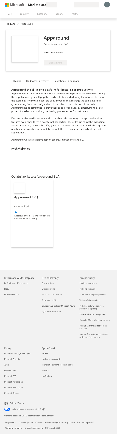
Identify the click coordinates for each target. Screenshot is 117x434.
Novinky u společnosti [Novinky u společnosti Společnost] (51, 359)
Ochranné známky (13, 427)
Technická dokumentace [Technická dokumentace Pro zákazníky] (52, 294)
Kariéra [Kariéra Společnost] (45, 353)
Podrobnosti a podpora (66, 81)
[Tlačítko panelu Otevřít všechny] (9, 13)
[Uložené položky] (66, 4)
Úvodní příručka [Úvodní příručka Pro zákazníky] (48, 288)
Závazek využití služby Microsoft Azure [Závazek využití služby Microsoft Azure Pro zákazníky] (58, 305)
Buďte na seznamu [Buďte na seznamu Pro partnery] (87, 288)
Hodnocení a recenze (37, 81)
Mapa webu (10, 422)
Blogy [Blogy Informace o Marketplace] (6, 288)
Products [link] (10, 23)
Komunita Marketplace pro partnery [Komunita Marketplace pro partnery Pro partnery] (94, 320)
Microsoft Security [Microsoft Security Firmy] (12, 359)
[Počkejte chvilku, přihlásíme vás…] (107, 4)
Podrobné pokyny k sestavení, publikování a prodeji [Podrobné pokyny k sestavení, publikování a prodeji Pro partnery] (91, 307)
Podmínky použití (85, 422)
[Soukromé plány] (70, 4)
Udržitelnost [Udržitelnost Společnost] (47, 376)
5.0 (46, 52)
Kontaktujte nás (26, 422)
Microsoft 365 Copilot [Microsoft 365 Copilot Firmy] (13, 387)
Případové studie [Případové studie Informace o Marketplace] (11, 294)
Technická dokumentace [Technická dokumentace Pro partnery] (89, 300)
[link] (32, 213)
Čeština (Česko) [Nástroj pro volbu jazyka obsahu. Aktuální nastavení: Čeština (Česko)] (17, 403)
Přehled (17, 81)
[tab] (18, 81)
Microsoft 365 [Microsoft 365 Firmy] (10, 376)
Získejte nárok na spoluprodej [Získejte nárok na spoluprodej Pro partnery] (92, 314)
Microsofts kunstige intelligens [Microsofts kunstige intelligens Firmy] (17, 353)
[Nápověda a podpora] (62, 4)
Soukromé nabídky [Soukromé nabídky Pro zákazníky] (49, 300)
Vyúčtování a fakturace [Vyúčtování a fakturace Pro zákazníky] (51, 311)
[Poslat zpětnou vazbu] (58, 4)
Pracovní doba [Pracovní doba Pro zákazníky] (48, 283)
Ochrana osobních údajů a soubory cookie (55, 422)
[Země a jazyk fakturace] (86, 4)
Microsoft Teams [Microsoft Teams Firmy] (11, 393)
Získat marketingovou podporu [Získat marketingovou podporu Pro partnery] (92, 294)
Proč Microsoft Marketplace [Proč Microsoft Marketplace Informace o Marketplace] (16, 283)
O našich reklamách (33, 427)
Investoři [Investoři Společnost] (45, 370)
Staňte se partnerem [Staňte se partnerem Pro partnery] (88, 283)
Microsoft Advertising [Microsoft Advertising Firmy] (13, 381)
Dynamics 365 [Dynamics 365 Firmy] (10, 370)
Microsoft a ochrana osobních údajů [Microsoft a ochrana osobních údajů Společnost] (57, 364)
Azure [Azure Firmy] (6, 364)
